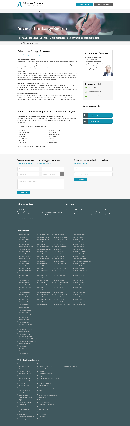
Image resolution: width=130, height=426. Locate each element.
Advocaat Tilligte (24, 308)
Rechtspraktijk (43, 414)
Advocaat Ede (41, 261)
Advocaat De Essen (24, 292)
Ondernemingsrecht (55, 135)
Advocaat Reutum (78, 280)
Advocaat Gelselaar (42, 275)
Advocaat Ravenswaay (80, 271)
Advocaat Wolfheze (25, 344)
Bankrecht (52, 141)
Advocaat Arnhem (24, 254)
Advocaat (22, 364)
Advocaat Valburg (24, 313)
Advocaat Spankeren (79, 304)
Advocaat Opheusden (79, 259)
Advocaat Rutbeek (78, 295)
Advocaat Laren (58, 278)
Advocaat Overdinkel (79, 264)
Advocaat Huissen (59, 261)
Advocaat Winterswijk (25, 337)
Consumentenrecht (54, 130)
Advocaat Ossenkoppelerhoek (82, 261)
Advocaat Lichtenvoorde (61, 283)
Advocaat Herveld (59, 252)
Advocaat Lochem (59, 287)
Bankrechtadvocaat (25, 390)
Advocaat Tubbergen (25, 310)
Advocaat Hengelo (59, 244)
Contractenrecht (53, 132)
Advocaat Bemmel (24, 266)
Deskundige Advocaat (25, 419)
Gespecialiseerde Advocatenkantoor (50, 378)
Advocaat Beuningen (25, 271)
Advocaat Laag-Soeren (60, 275)
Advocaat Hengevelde (60, 247)
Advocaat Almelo (24, 244)
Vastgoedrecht (23, 139)
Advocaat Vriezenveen (25, 325)
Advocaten (22, 369)
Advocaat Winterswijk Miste (27, 341)
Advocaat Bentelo (24, 268)
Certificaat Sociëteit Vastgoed (26, 218)
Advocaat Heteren (59, 254)
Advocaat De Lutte (24, 295)
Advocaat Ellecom (42, 266)
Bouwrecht (22, 137)
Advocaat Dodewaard (43, 247)
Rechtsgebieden (44, 410)
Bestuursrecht (23, 143)
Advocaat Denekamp (43, 237)
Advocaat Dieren (41, 244)
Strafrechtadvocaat (44, 419)
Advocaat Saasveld (78, 299)
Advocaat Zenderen (25, 351)
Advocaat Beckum (24, 259)
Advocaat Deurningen (43, 240)
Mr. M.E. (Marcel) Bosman (37, 147)
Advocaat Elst (40, 268)
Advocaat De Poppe (25, 297)
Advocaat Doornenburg (44, 249)
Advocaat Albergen (24, 242)
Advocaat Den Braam (43, 235)
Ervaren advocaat (44, 369)
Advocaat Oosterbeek (79, 252)
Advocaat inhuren (24, 366)
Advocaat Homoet (59, 259)
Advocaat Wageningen (25, 329)
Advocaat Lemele (59, 280)
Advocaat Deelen (24, 302)
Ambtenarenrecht (24, 132)
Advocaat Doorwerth (43, 252)
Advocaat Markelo (59, 297)
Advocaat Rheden (78, 283)
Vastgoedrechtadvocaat (71, 366)
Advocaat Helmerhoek (60, 240)
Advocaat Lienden (59, 285)
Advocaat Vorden (24, 320)
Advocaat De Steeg (24, 299)
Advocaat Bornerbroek (26, 285)
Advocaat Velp (23, 317)
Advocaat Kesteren (59, 271)
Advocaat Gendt (41, 278)
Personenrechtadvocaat (46, 400)
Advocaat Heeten (59, 235)
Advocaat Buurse (24, 290)
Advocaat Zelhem (24, 348)
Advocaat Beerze (24, 261)
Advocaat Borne (24, 283)
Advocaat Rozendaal (79, 292)
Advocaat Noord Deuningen (62, 304)
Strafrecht (22, 141)
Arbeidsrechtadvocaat (25, 386)
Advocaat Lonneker (59, 290)
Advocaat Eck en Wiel (43, 259)
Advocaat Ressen (78, 278)
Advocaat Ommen (78, 247)
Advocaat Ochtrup (78, 242)
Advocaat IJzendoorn (60, 264)
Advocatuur (22, 376)
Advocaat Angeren (24, 252)
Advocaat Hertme (59, 249)
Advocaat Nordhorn (79, 235)
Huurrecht (22, 135)
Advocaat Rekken (78, 273)
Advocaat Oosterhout (79, 254)
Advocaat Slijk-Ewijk (79, 302)
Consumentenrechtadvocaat (27, 412)
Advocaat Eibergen (42, 264)
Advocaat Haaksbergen (43, 292)
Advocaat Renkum (78, 275)
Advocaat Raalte (78, 266)
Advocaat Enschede (42, 271)
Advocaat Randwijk (79, 268)
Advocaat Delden (24, 304)
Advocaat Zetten (24, 353)
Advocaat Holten (59, 256)
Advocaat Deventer (42, 242)
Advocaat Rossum (78, 290)
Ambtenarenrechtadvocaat (27, 381)
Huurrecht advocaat (45, 383)
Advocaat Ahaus (24, 240)
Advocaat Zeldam (24, 346)
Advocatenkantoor (24, 371)
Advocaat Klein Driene (60, 273)
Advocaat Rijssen (78, 287)
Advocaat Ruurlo (78, 297)
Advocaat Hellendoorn (60, 237)
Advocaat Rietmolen (79, 285)
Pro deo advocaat (44, 402)
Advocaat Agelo (23, 237)
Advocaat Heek (41, 302)
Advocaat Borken (24, 280)
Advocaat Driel (41, 254)
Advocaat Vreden (24, 322)
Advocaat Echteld (42, 256)
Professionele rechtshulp (46, 405)
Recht (40, 407)
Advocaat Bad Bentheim (26, 256)
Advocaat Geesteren (42, 273)
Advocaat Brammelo (25, 287)
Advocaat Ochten (78, 240)
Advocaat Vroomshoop (26, 327)
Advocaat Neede (58, 302)
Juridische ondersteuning (46, 388)
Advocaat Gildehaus (42, 280)
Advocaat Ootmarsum (79, 256)
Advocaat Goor (41, 287)
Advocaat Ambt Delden (26, 247)
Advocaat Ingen (58, 266)
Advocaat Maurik (59, 299)
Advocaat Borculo (24, 278)
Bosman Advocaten (25, 402)
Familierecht (52, 139)
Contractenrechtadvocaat (26, 417)
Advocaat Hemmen (59, 242)
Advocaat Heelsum (42, 304)
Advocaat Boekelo (24, 275)
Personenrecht (53, 137)
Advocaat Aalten (24, 235)
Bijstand (21, 400)
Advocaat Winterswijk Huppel (28, 339)
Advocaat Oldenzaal (79, 244)
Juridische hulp (43, 386)
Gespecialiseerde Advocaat (47, 376)
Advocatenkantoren (25, 374)
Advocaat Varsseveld (25, 315)
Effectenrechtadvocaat (45, 366)
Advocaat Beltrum (24, 264)
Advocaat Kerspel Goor (61, 268)
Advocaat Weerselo (25, 332)
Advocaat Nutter (78, 237)
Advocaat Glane (41, 283)
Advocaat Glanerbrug (43, 285)
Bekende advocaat (24, 393)
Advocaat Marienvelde (60, 295)
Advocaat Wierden (24, 334)
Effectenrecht (53, 143)
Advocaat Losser (59, 292)
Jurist (40, 390)
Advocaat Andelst (24, 249)
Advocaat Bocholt (24, 273)
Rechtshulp (42, 412)
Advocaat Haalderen (43, 295)
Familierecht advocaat (45, 374)
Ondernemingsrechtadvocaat (48, 395)
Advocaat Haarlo (41, 297)
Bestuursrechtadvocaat (26, 398)
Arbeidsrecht (22, 130)
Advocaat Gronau (42, 290)
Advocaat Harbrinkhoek (44, 299)
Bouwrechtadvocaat (25, 407)
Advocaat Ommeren (79, 249)
